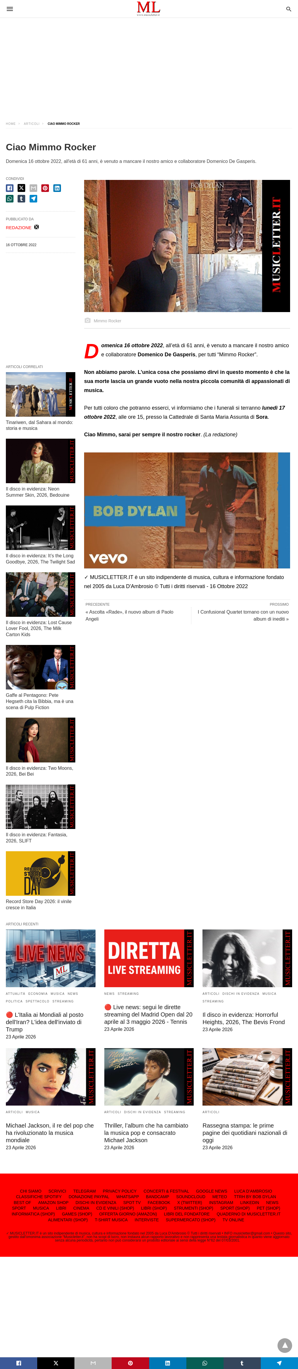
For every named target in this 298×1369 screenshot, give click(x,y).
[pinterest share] (45, 188)
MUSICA (58, 993)
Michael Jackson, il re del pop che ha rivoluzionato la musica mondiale (50, 1132)
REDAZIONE (19, 227)
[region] (149, 64)
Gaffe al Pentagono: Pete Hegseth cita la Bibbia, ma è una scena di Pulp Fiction (39, 701)
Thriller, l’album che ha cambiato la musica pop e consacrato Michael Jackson (146, 1132)
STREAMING (63, 1001)
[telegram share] (33, 198)
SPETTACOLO (38, 1001)
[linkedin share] (57, 188)
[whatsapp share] (9, 198)
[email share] (33, 188)
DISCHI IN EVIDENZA (240, 993)
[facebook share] (9, 188)
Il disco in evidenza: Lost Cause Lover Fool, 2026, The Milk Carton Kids (39, 628)
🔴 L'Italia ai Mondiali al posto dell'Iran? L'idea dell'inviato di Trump (45, 1022)
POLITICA (14, 1001)
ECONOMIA (38, 993)
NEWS (73, 993)
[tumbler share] (21, 198)
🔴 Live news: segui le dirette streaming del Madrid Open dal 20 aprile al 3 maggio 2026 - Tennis (148, 1014)
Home (11, 123)
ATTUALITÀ (15, 993)
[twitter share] (21, 188)
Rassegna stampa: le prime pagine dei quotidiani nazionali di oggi (244, 1132)
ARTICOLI (32, 123)
